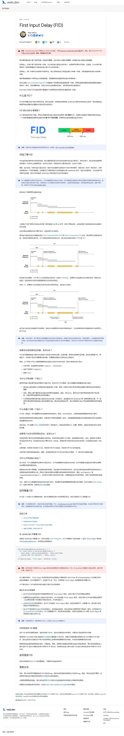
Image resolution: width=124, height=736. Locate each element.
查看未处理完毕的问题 (70, 715)
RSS (104, 723)
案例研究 (67, 2)
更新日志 (47, 680)
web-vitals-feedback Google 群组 (58, 685)
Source (66, 42)
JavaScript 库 (32, 528)
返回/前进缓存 (30, 603)
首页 (20, 19)
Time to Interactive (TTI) (73, 235)
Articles (5, 8)
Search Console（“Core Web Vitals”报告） (38, 525)
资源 (28, 2)
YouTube (105, 715)
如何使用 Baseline (47, 2)
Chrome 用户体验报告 (31, 518)
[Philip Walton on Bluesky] (40, 36)
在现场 (32, 497)
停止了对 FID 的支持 (29, 53)
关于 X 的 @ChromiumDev (111, 712)
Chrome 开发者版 (88, 712)
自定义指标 (43, 485)
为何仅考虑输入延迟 (40, 185)
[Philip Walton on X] (29, 36)
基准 (35, 2)
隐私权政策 (10, 732)
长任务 (65, 278)
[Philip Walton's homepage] (42, 36)
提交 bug (66, 712)
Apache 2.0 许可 (76, 694)
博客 (58, 2)
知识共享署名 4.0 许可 (45, 694)
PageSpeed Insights (30, 521)
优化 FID (33, 661)
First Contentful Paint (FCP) (37, 83)
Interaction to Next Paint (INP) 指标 (70, 51)
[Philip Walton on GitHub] (31, 36)
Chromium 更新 (88, 715)
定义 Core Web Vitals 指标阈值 (65, 147)
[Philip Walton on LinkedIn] (34, 36)
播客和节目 (86, 721)
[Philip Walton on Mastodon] (37, 36)
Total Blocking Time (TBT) (65, 504)
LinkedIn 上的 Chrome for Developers (111, 719)
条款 (3, 732)
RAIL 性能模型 (40, 425)
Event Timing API (55, 539)
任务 (52, 231)
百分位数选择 (47, 637)
